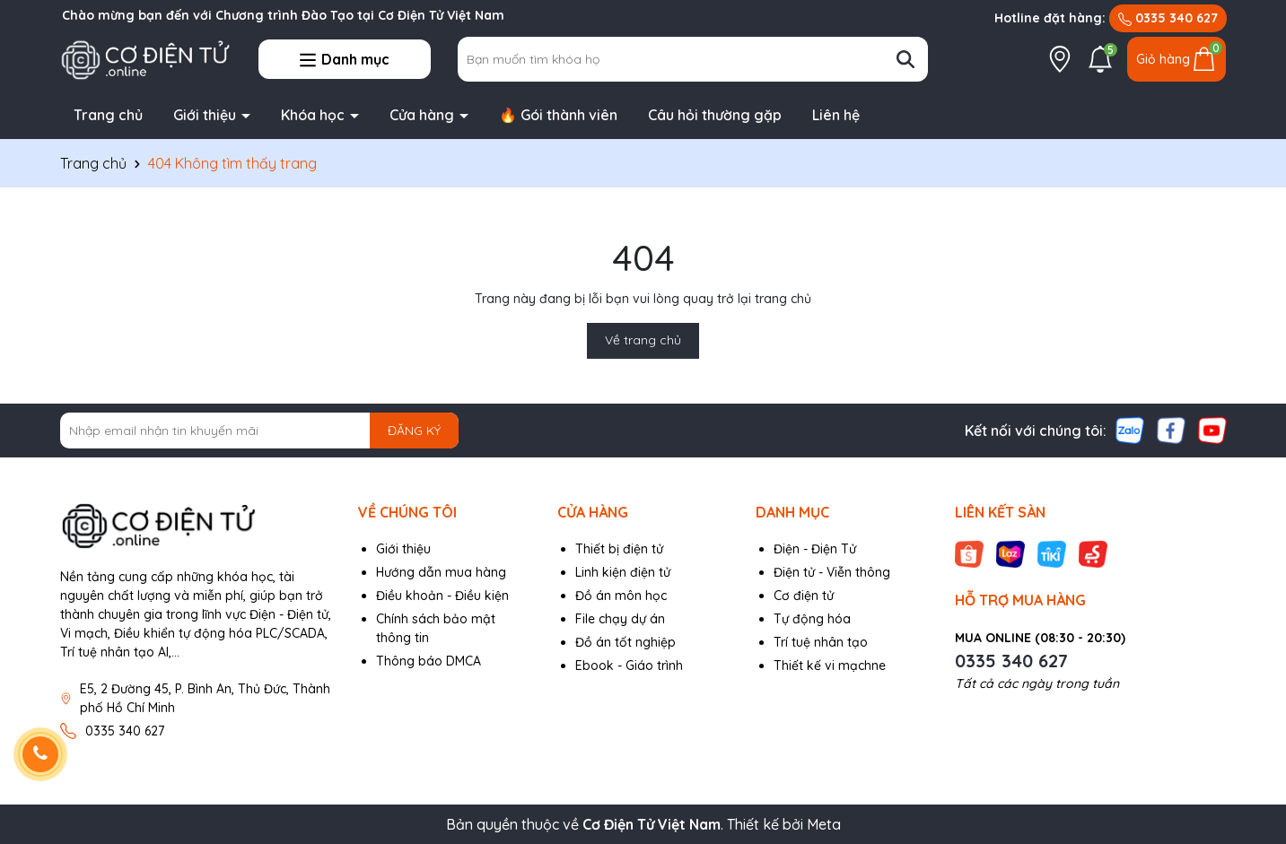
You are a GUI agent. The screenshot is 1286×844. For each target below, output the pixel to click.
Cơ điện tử (804, 595)
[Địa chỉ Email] (259, 430)
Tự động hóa (812, 619)
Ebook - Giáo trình (629, 665)
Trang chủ (108, 115)
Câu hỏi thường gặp (715, 115)
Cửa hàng (423, 115)
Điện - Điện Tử (815, 549)
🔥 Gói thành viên (558, 115)
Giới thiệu (206, 115)
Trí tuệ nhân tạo (821, 642)
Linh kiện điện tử (622, 572)
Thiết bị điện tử (619, 549)
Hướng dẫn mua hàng (441, 572)
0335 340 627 (1168, 18)
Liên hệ (836, 115)
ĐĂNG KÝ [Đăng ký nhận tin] (414, 430)
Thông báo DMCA (428, 661)
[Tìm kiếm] (905, 59)
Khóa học (314, 115)
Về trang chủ (643, 340)
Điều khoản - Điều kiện (442, 595)
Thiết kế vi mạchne (830, 665)
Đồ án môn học (621, 595)
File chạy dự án (620, 619)
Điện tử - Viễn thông (832, 572)
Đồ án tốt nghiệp (625, 642)
